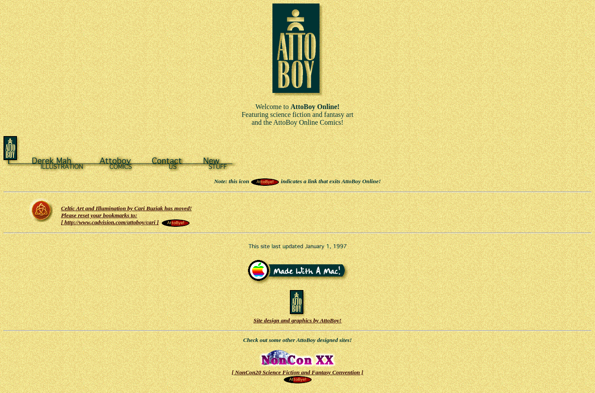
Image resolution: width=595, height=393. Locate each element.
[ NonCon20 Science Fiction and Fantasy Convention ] (298, 373)
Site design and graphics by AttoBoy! (298, 318)
